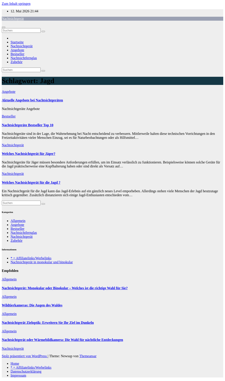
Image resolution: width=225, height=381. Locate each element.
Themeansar (87, 356)
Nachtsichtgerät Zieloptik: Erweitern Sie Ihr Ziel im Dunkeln (48, 322)
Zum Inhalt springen (16, 3)
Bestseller (17, 54)
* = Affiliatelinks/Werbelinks (31, 258)
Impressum (18, 375)
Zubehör (16, 62)
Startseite (17, 42)
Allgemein (18, 221)
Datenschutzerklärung (26, 371)
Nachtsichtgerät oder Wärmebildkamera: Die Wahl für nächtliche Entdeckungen (62, 340)
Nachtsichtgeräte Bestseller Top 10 (27, 125)
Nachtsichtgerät (13, 18)
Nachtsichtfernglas (24, 58)
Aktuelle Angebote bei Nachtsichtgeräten (32, 100)
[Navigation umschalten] (3, 27)
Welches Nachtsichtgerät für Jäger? (28, 154)
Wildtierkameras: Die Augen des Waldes (32, 305)
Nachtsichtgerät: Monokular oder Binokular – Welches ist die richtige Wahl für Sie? (65, 288)
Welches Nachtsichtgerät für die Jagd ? (31, 182)
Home (15, 363)
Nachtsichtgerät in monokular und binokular (42, 262)
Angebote (17, 50)
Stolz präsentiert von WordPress (25, 356)
